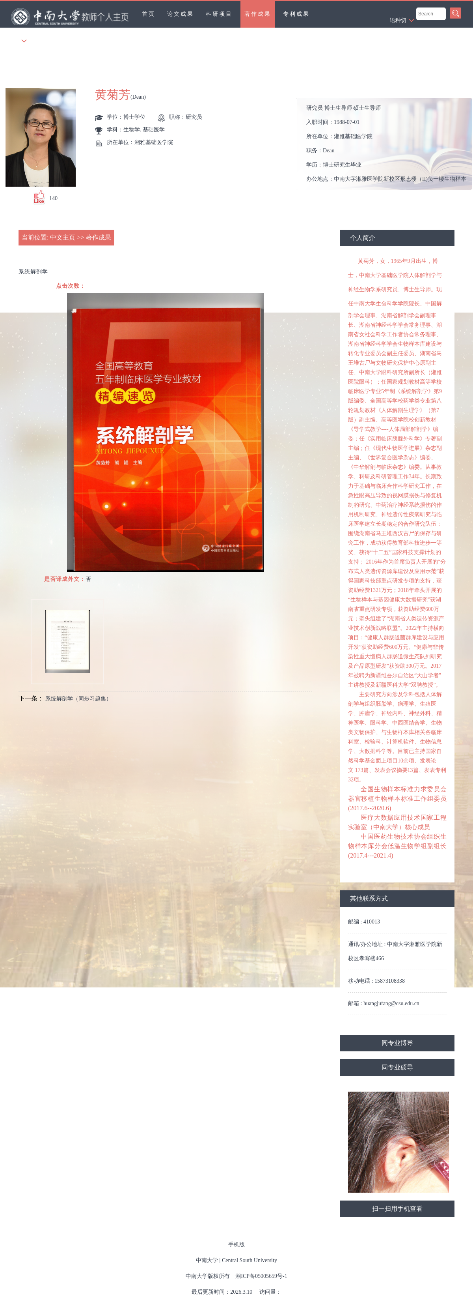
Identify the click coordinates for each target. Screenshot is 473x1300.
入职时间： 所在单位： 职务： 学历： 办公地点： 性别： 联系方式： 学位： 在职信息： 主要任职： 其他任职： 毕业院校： (387, 144)
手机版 (236, 1245)
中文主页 (62, 237)
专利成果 (296, 14)
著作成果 (257, 14)
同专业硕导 (397, 1067)
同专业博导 (397, 1043)
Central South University (249, 1260)
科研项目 (219, 14)
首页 (148, 14)
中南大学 (207, 1260)
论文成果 (180, 14)
